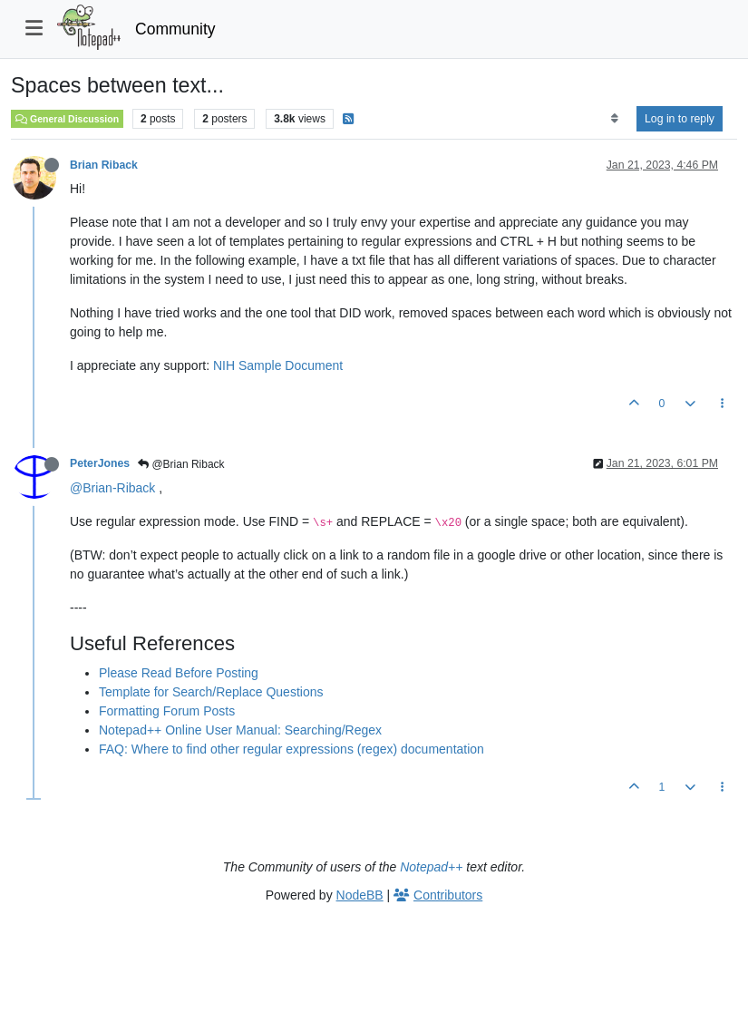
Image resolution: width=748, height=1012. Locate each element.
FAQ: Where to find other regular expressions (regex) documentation (291, 749)
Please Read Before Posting (178, 673)
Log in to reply (679, 118)
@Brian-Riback (112, 488)
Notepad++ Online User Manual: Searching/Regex (240, 730)
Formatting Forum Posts (167, 711)
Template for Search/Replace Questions (211, 692)
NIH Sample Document (278, 365)
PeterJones (100, 463)
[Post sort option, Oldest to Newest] (614, 118)
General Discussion (67, 118)
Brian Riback (104, 165)
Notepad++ (431, 867)
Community (175, 29)
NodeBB (360, 895)
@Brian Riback (181, 464)
